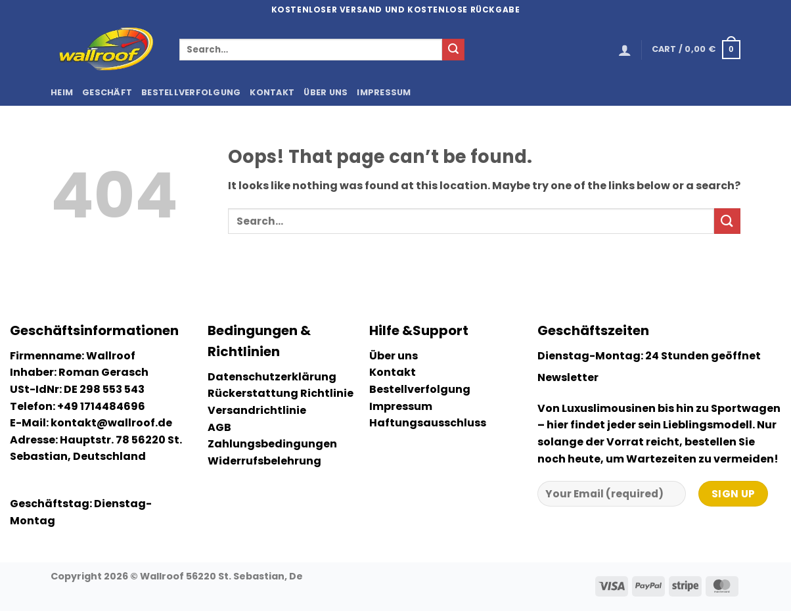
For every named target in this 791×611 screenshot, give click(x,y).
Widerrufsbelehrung (264, 460)
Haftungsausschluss (427, 422)
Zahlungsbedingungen (272, 443)
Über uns (326, 92)
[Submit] (453, 50)
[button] (624, 49)
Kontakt (272, 92)
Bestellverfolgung (190, 92)
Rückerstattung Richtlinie (280, 393)
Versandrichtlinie (257, 410)
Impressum (384, 92)
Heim (62, 92)
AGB (219, 427)
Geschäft (107, 92)
